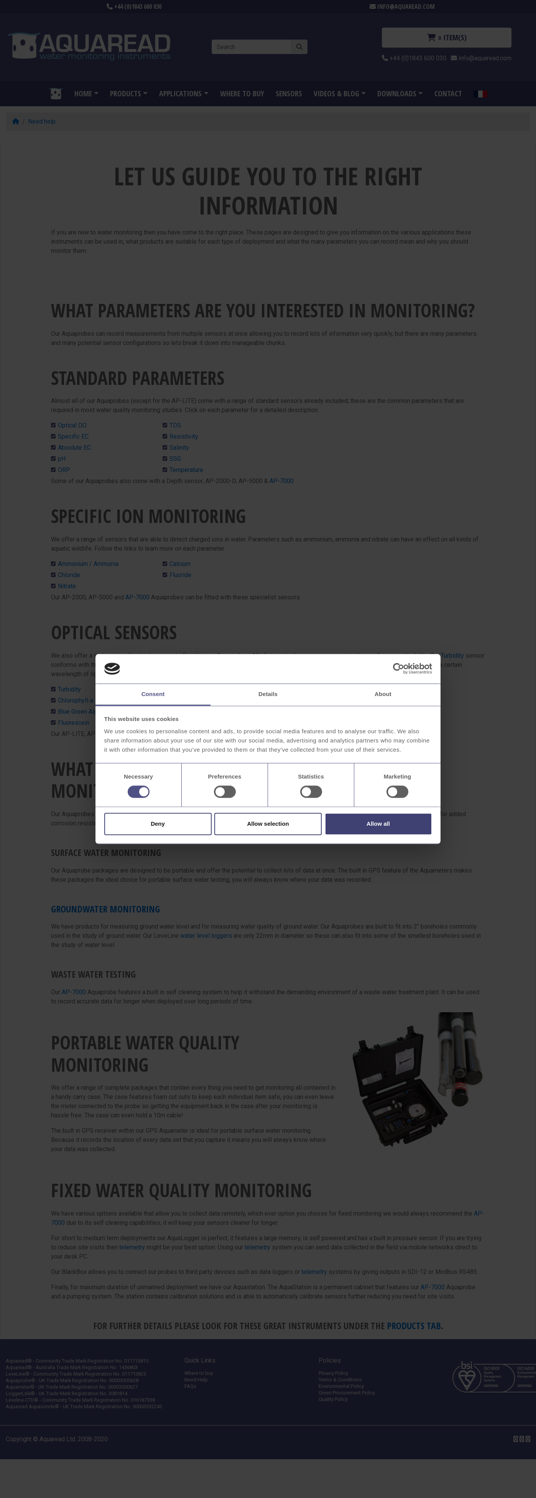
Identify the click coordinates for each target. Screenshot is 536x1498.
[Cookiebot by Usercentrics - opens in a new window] (398, 669)
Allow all (378, 823)
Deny (158, 823)
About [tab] (383, 694)
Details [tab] (268, 694)
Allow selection (268, 823)
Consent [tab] (153, 694)
